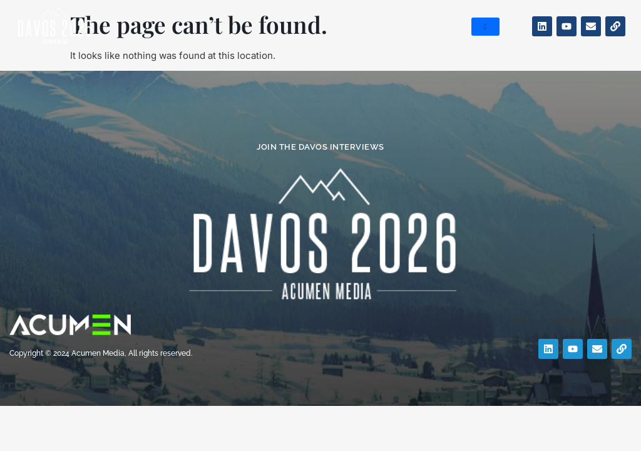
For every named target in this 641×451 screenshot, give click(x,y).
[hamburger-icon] (485, 27)
